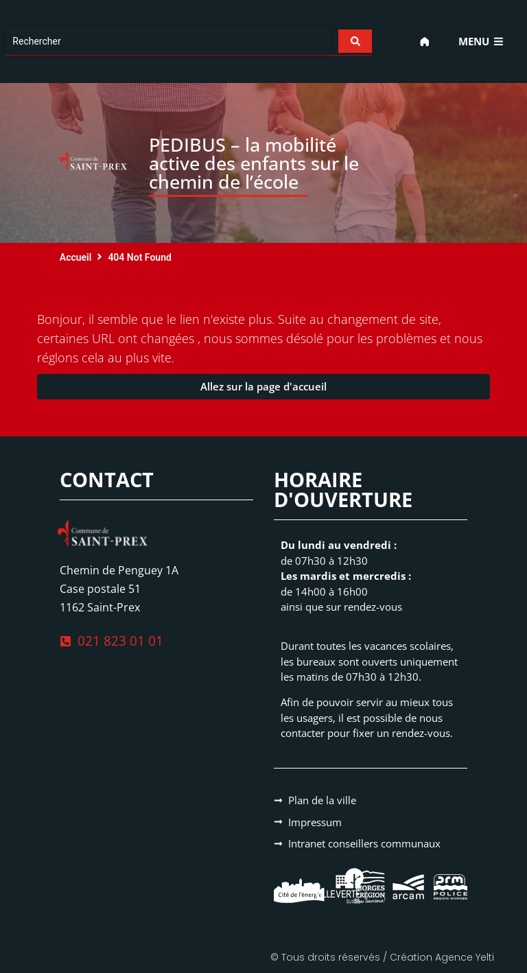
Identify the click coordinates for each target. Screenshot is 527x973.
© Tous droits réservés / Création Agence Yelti (382, 957)
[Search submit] (353, 41)
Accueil (76, 257)
